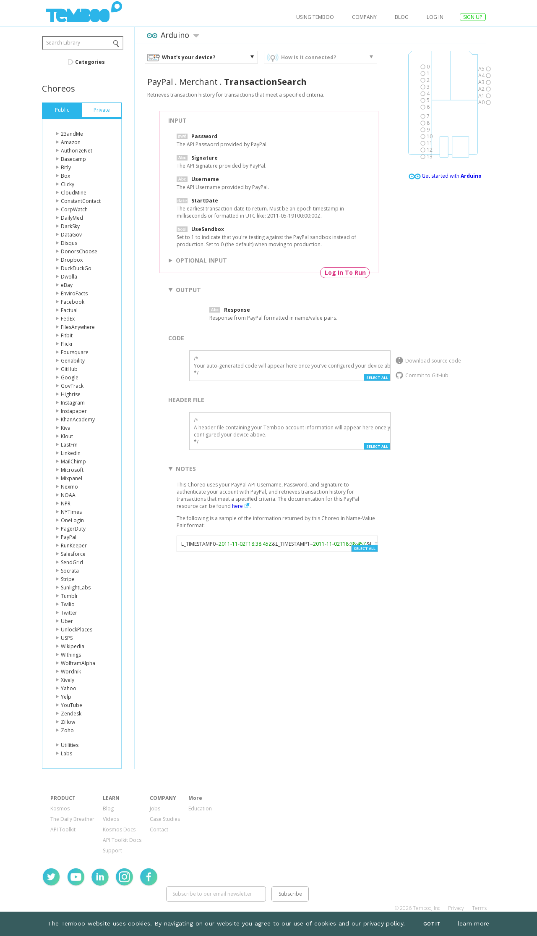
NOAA (68, 495)
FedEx (68, 318)
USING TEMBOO (315, 17)
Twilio (68, 604)
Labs (66, 753)
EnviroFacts (74, 293)
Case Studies (165, 819)
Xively (67, 680)
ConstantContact (81, 201)
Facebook (72, 301)
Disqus (69, 243)
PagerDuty (73, 528)
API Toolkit (63, 829)
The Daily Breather (72, 819)
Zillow (68, 722)
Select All (377, 377)
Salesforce (73, 553)
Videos (111, 819)
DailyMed (72, 217)
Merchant (198, 81)
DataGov (71, 234)
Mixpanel (71, 478)
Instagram (73, 402)
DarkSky (70, 226)
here (237, 506)
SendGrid (72, 562)
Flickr (67, 343)
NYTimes (71, 511)
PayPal (68, 537)
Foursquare (75, 352)
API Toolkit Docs (122, 840)
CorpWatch (74, 209)
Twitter (69, 612)
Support (112, 850)
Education (200, 808)
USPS (67, 638)
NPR (65, 503)
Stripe (68, 579)
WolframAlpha (78, 663)
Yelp (66, 696)
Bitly (66, 167)
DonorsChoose (79, 251)
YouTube (71, 705)
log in (435, 17)
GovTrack (72, 385)
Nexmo (69, 486)
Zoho (67, 730)
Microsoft (72, 469)
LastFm (69, 444)
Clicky (67, 184)
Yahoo (68, 688)
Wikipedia (72, 646)
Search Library (63, 42)
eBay (67, 285)
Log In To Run (345, 272)
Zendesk (71, 713)
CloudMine (73, 192)
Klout (67, 436)
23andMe (72, 133)
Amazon (71, 142)
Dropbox (72, 259)
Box (65, 175)
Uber (67, 621)
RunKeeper (74, 545)
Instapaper (74, 411)
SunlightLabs (76, 587)
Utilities (69, 745)
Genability (73, 360)
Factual (69, 310)
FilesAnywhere (78, 327)
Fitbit (67, 335)
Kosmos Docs (119, 829)
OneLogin (72, 520)
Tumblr (69, 595)
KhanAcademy (78, 419)
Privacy (456, 908)
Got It (431, 924)
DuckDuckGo (76, 268)
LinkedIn (71, 453)
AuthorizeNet (76, 150)
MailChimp (73, 461)
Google (69, 377)
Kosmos (60, 808)
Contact (159, 829)
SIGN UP (472, 17)
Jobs (155, 808)
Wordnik (71, 671)
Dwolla (69, 276)
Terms (479, 908)
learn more (474, 923)
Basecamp (73, 159)
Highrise (71, 394)
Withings (71, 654)
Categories (90, 62)
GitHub (69, 369)
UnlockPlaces (76, 629)
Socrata (70, 570)
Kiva (65, 427)
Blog (402, 17)
